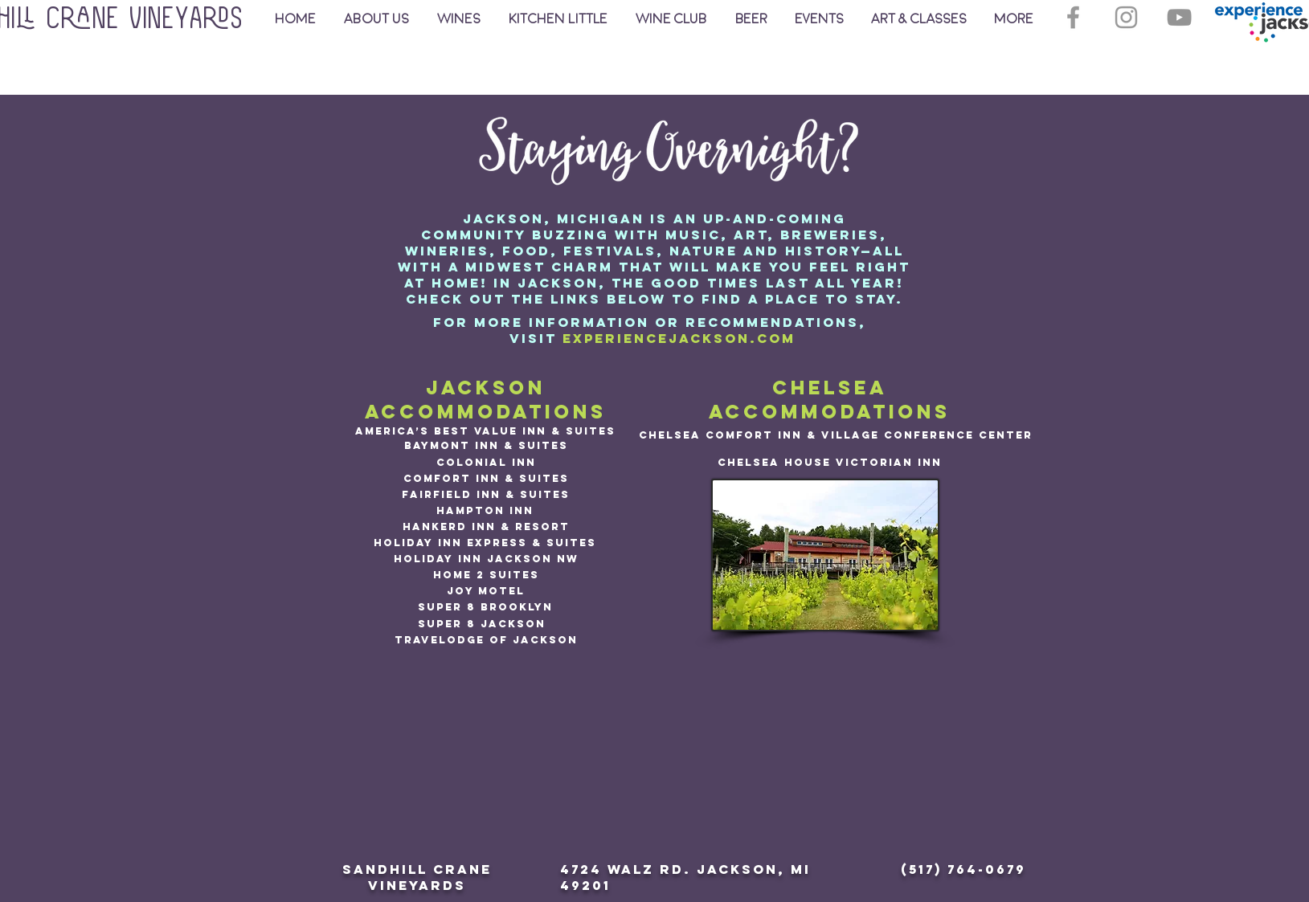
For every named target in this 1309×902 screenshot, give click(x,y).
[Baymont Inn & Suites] (486, 446)
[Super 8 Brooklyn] (485, 607)
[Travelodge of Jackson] (486, 640)
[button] (918, 19)
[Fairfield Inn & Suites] (486, 495)
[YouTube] (1179, 17)
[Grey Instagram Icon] (1126, 17)
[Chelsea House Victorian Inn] (830, 463)
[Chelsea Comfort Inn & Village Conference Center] (836, 435)
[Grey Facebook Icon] (1073, 17)
